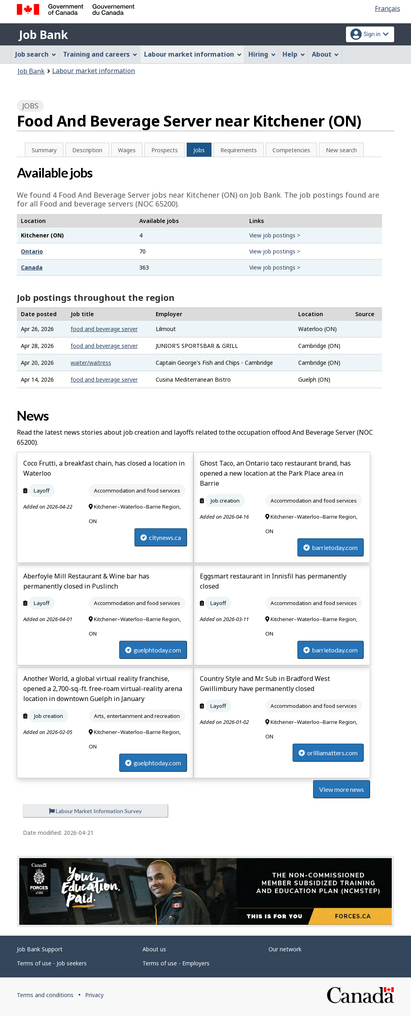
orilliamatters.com (328, 752)
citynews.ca (160, 537)
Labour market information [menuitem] (193, 54)
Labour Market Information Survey (95, 810)
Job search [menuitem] (35, 54)
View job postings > (274, 235)
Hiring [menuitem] (262, 54)
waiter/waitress (91, 362)
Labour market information (93, 70)
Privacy (94, 995)
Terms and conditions (45, 995)
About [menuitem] (325, 54)
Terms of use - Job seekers (52, 963)
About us (154, 949)
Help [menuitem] (294, 54)
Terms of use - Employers (176, 963)
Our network (285, 949)
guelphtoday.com (153, 650)
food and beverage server (104, 329)
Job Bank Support (40, 949)
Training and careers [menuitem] (100, 54)
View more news (341, 789)
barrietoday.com (330, 547)
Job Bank (43, 34)
